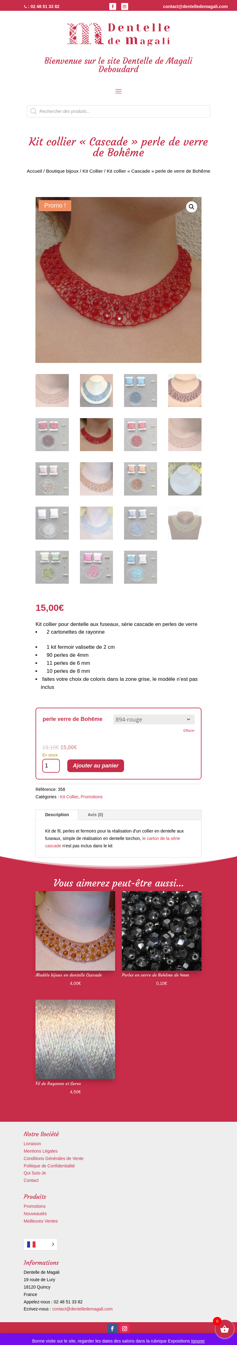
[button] (191, 206)
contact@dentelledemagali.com (82, 1308)
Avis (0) (95, 814)
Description (57, 814)
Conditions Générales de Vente (54, 1158)
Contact (31, 1180)
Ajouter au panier (95, 766)
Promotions (92, 796)
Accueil (34, 171)
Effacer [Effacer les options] (189, 730)
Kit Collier (92, 171)
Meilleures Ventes (41, 1221)
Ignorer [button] (198, 1341)
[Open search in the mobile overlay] (118, 111)
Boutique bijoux (62, 171)
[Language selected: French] (40, 1244)
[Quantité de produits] (51, 766)
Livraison (32, 1143)
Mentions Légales (41, 1151)
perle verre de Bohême (72, 719)
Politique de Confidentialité (49, 1165)
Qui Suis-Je (35, 1172)
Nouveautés (35, 1213)
